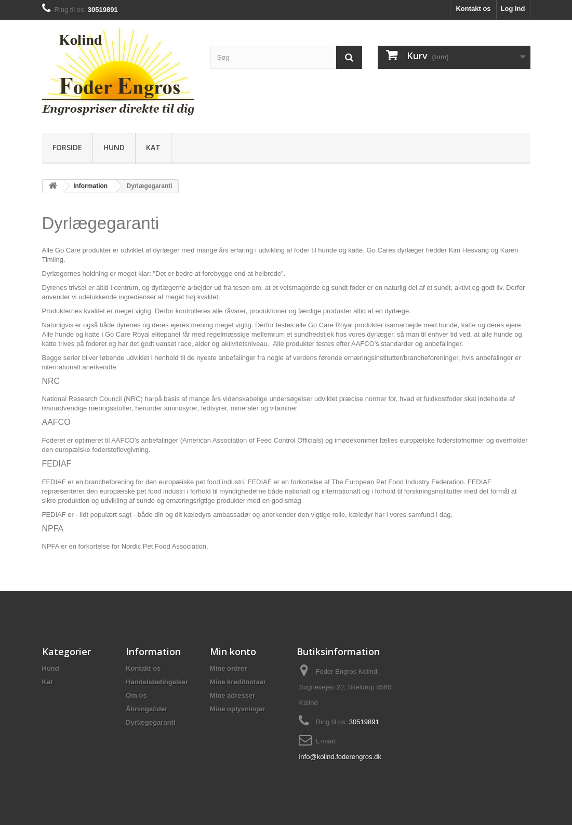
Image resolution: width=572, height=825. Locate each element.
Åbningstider (146, 709)
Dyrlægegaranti (150, 722)
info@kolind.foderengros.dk (340, 757)
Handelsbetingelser (157, 682)
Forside (67, 147)
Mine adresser (232, 695)
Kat (153, 147)
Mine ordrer (228, 668)
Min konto (233, 651)
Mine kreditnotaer (238, 682)
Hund (114, 147)
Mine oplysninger (237, 709)
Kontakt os (473, 8)
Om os (136, 695)
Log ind (513, 8)
